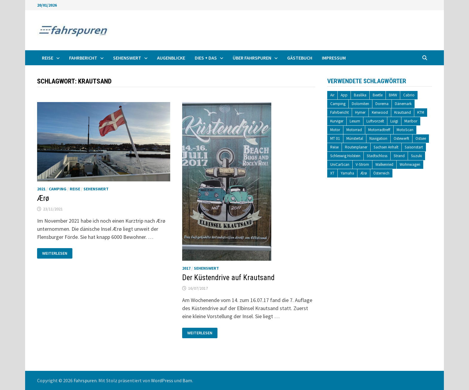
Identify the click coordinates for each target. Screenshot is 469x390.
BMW (393, 95)
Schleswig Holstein (345, 155)
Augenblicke (171, 58)
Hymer (360, 112)
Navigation (378, 138)
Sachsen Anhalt (386, 147)
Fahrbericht (83, 58)
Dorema (382, 103)
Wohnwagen (410, 164)
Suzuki (416, 155)
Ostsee (420, 138)
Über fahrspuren (252, 58)
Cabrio (409, 95)
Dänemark (403, 103)
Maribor (410, 121)
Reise (47, 58)
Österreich (381, 173)
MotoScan (405, 129)
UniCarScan (339, 164)
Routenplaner (356, 147)
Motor (335, 129)
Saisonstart (414, 147)
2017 (186, 268)
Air (332, 95)
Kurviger (336, 121)
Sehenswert (127, 58)
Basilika (360, 95)
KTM (420, 112)
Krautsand (402, 112)
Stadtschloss (377, 155)
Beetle (378, 95)
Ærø (43, 198)
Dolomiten (360, 103)
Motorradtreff (379, 129)
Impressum (334, 58)
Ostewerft (401, 138)
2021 (41, 189)
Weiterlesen (54, 252)
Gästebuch (299, 58)
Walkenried (384, 164)
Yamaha (347, 173)
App (344, 95)
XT (332, 173)
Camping (57, 189)
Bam (187, 380)
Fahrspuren (85, 380)
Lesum (355, 121)
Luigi (394, 121)
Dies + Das (206, 58)
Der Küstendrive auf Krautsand (228, 277)
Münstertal (354, 138)
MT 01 (335, 138)
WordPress (162, 380)
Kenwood (380, 112)
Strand (399, 155)
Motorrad (354, 129)
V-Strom (362, 164)
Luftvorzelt (375, 121)
